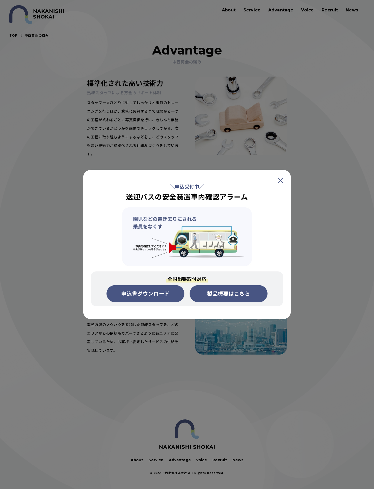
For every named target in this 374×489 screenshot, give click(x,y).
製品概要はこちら (228, 293)
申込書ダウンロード (145, 293)
